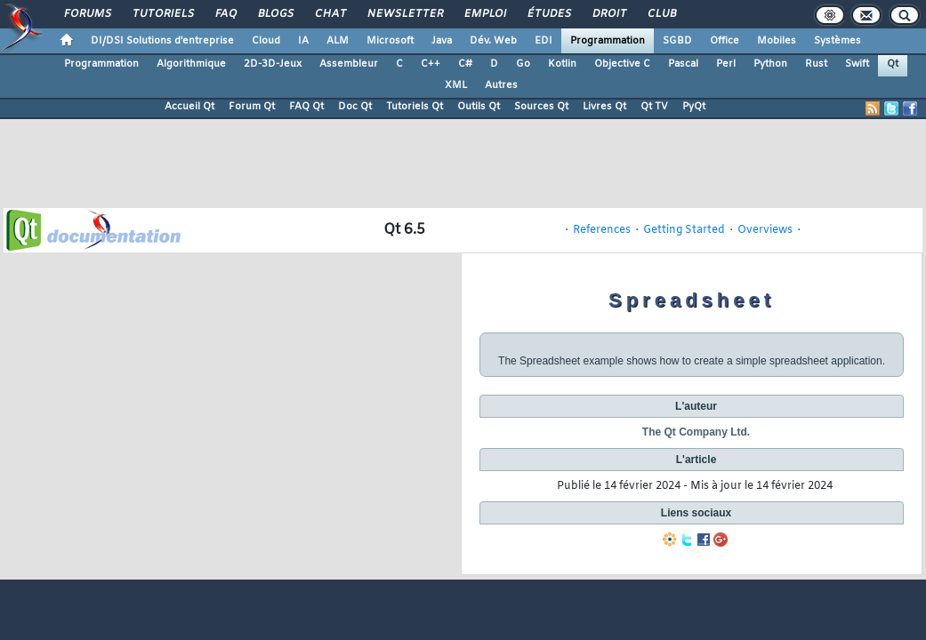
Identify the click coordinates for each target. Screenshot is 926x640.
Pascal (683, 64)
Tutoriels (162, 14)
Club (661, 14)
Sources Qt (541, 106)
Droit (608, 14)
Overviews (765, 230)
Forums (86, 14)
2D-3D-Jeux (273, 64)
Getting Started (684, 230)
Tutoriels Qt (414, 106)
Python (770, 64)
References (602, 230)
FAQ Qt (306, 106)
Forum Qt (252, 106)
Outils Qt (478, 106)
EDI (543, 41)
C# (465, 64)
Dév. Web (493, 41)
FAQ (225, 14)
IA (303, 41)
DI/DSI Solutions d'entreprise (162, 41)
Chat (329, 14)
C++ (430, 64)
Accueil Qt (189, 106)
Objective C (622, 64)
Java (441, 41)
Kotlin (562, 64)
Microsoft (390, 41)
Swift (857, 64)
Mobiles (776, 41)
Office (724, 41)
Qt (892, 64)
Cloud (266, 41)
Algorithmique (191, 64)
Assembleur (348, 64)
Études (548, 14)
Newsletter (404, 14)
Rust (816, 64)
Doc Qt (355, 106)
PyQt (693, 106)
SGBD (677, 41)
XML (456, 85)
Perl (726, 64)
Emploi (484, 14)
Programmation (607, 41)
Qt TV (654, 106)
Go (523, 64)
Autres (501, 85)
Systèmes (837, 41)
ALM (337, 41)
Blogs (274, 14)
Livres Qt (604, 106)
